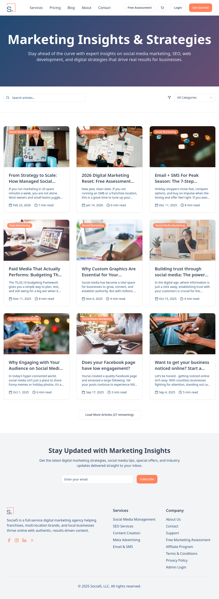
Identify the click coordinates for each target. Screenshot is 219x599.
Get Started (200, 8)
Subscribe (147, 479)
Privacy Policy (177, 560)
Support (172, 533)
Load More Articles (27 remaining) (109, 415)
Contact (104, 7)
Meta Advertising (126, 539)
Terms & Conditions (181, 553)
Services (36, 7)
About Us (173, 519)
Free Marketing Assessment (188, 539)
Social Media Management (134, 519)
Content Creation (126, 533)
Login (178, 8)
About (86, 7)
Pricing (55, 7)
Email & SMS (123, 546)
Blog (71, 7)
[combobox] (195, 97)
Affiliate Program (179, 546)
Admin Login (176, 567)
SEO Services (123, 526)
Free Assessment (140, 8)
